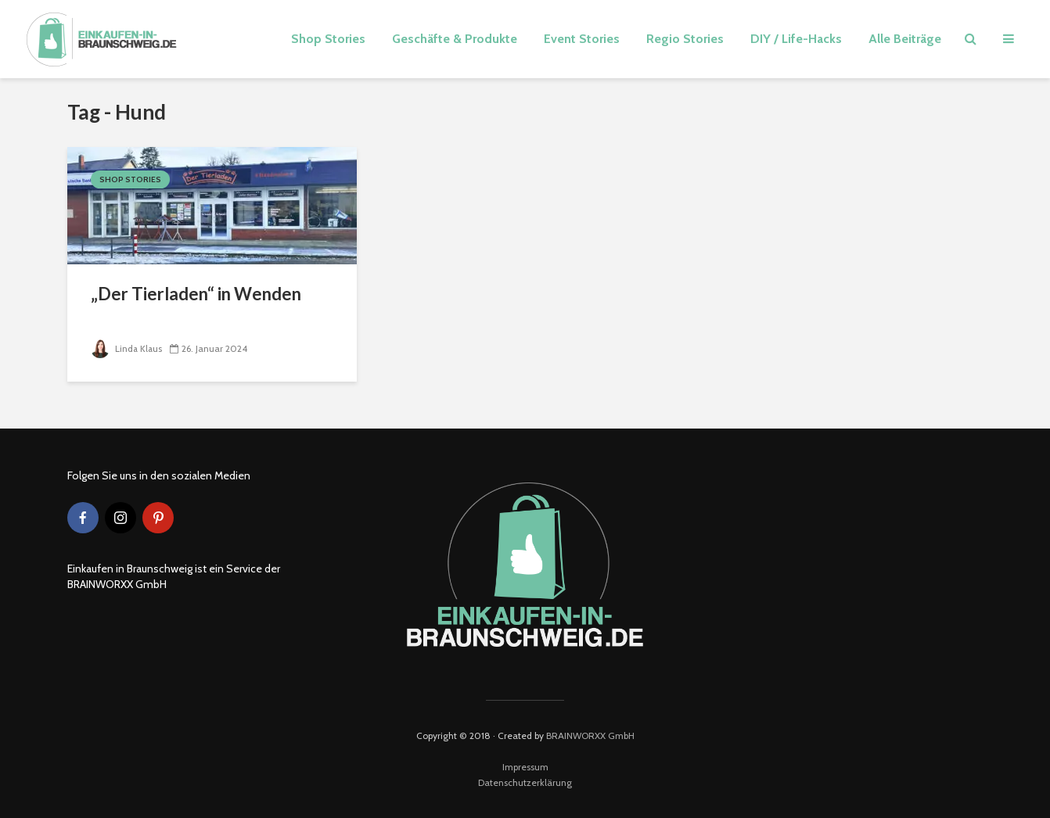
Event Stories (582, 38)
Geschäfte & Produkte (454, 38)
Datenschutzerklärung (525, 782)
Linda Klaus (127, 348)
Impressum (525, 767)
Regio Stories (685, 38)
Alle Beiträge (904, 38)
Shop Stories (328, 38)
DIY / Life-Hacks (796, 38)
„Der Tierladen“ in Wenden (196, 293)
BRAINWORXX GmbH (590, 735)
